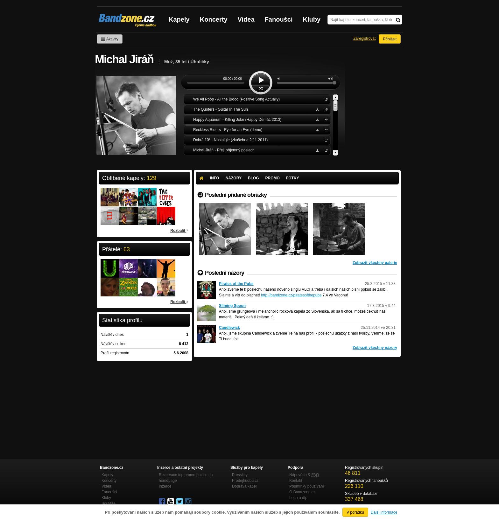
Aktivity (109, 39)
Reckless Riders (324, 129)
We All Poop (324, 99)
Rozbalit (179, 230)
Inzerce (165, 486)
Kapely (179, 19)
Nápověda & (304, 475)
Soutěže (109, 503)
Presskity (240, 475)
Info (214, 178)
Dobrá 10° (324, 139)
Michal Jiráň (324, 150)
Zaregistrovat (364, 38)
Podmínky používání (306, 486)
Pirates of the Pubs (236, 283)
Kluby (312, 19)
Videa (246, 19)
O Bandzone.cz (302, 492)
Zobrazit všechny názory (375, 347)
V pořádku (355, 512)
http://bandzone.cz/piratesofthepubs (291, 295)
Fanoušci (279, 19)
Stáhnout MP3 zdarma (316, 109)
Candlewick (229, 327)
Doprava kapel (244, 486)
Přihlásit (390, 39)
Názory (234, 178)
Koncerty (214, 19)
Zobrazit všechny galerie (375, 262)
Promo (272, 178)
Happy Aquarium (324, 119)
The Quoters (324, 109)
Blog (253, 178)
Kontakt (295, 480)
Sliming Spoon (232, 305)
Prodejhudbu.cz (245, 480)
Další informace (384, 512)
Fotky (292, 178)
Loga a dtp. (298, 498)
